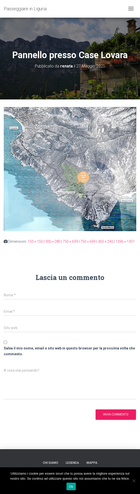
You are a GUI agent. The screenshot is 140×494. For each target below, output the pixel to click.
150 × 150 (35, 241)
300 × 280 (52, 241)
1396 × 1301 (125, 241)
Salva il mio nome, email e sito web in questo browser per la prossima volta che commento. (69, 351)
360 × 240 (105, 241)
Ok (71, 486)
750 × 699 (70, 241)
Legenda (72, 463)
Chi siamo (50, 463)
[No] (133, 480)
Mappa (92, 463)
